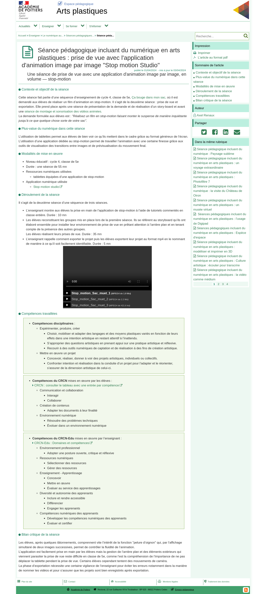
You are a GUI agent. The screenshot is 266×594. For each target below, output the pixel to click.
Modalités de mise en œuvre (215, 86)
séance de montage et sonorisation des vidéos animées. (63, 111)
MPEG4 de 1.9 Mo (121, 293)
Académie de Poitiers (80, 589)
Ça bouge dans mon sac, (149, 97)
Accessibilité (118, 582)
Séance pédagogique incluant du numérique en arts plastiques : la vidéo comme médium (219, 274)
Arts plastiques (81, 11)
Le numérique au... (53, 35)
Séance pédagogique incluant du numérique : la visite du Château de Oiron (217, 191)
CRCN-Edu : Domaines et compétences (61, 443)
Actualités (24, 26)
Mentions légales (167, 582)
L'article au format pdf (213, 57)
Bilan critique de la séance (214, 100)
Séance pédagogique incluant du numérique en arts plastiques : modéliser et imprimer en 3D (217, 246)
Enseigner (48, 26)
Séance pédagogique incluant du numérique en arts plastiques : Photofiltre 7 (217, 177)
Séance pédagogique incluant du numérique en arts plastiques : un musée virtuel (217, 205)
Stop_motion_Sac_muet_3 (90, 305)
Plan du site (24, 582)
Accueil (22, 35)
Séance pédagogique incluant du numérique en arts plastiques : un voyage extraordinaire (217, 163)
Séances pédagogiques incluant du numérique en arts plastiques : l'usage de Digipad (219, 218)
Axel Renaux (205, 115)
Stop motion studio (46, 187)
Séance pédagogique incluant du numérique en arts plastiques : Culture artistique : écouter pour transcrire (219, 260)
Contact (69, 582)
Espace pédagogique (74, 4)
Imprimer (204, 53)
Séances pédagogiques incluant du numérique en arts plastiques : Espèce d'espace (219, 232)
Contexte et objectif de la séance (218, 72)
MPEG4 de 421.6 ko (119, 305)
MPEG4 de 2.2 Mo (119, 299)
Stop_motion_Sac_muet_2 (90, 299)
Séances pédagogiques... (80, 35)
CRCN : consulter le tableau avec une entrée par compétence (76, 385)
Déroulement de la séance (214, 91)
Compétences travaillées (213, 96)
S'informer (95, 26)
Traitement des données (216, 582)
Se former (71, 26)
